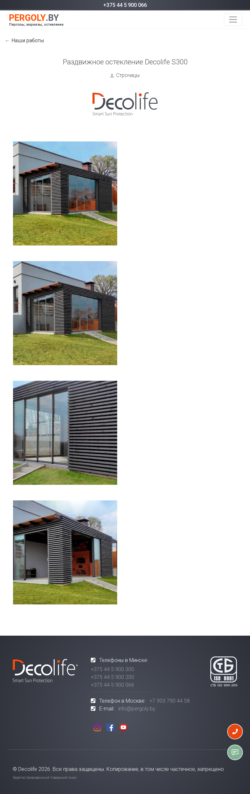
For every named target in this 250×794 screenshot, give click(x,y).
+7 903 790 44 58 (169, 701)
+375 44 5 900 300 (112, 669)
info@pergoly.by (136, 709)
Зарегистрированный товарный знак (44, 777)
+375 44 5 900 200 (112, 677)
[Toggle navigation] (233, 19)
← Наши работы (24, 40)
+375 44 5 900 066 (125, 5)
